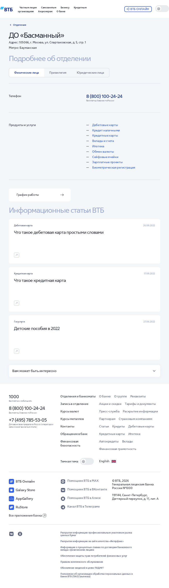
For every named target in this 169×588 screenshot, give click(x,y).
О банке (105, 396)
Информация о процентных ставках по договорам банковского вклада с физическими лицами (96, 548)
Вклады (127, 441)
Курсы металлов (72, 419)
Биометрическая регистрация (113, 167)
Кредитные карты (105, 135)
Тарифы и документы (140, 404)
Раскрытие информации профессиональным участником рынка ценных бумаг (96, 533)
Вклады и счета (103, 141)
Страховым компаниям (135, 419)
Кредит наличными (106, 130)
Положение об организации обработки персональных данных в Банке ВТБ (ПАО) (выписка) (96, 575)
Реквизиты (138, 396)
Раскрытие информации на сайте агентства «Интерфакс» (92, 541)
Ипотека (98, 146)
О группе (120, 396)
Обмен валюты (103, 151)
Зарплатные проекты (107, 162)
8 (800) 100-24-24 (27, 408)
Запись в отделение (74, 404)
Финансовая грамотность (117, 449)
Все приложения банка (27, 515)
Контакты (67, 426)
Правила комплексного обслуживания (81, 562)
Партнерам (107, 419)
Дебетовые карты (105, 125)
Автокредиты (109, 441)
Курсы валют (69, 411)
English (107, 461)
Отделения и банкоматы (78, 396)
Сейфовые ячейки (105, 157)
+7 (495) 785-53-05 (28, 420)
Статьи (104, 426)
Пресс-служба (109, 411)
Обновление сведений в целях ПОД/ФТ (82, 568)
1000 (14, 397)
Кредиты (118, 426)
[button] (65, 7)
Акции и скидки (110, 404)
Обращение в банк (74, 434)
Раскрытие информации (140, 411)
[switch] (162, 8)
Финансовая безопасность (70, 443)
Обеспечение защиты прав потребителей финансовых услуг (93, 556)
